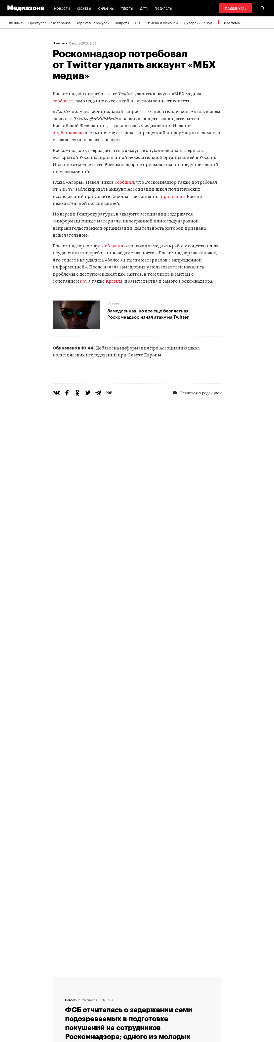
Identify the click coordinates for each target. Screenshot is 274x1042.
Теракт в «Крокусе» (93, 22)
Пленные (14, 22)
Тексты (127, 8)
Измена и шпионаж (162, 22)
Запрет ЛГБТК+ (127, 22)
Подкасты (163, 8)
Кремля (114, 281)
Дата (144, 8)
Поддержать (235, 8)
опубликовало (68, 133)
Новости (62, 8)
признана (171, 197)
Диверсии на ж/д (198, 22)
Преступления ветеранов (49, 22)
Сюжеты (84, 8)
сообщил (124, 182)
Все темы (232, 23)
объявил (114, 246)
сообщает (63, 101)
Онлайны (106, 8)
